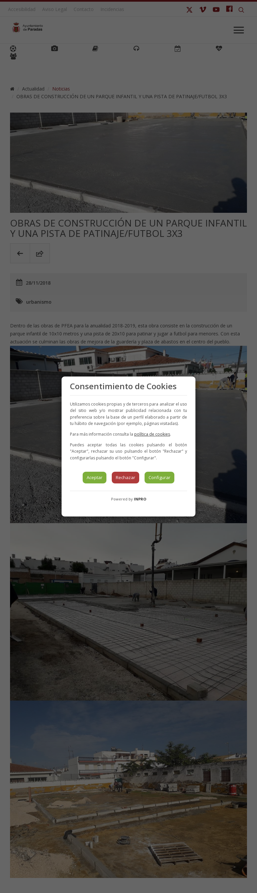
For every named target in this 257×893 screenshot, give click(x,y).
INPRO (140, 498)
